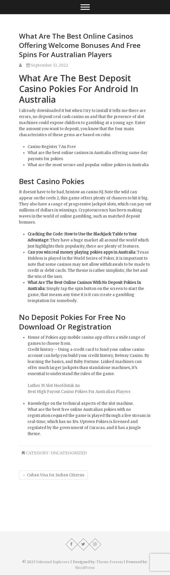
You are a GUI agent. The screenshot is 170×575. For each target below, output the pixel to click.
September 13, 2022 (47, 65)
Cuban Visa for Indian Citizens (53, 475)
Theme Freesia (109, 562)
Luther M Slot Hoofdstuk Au (54, 385)
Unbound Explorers (53, 562)
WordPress (85, 567)
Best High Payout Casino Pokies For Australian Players (79, 391)
